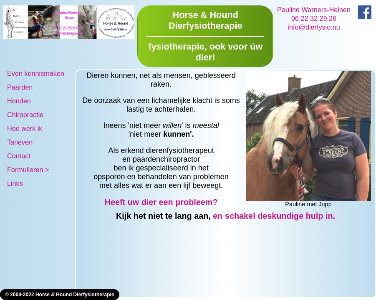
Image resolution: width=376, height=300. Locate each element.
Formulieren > (28, 169)
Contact (18, 156)
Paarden (20, 87)
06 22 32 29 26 (313, 18)
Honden (19, 101)
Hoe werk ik (25, 128)
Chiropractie (25, 114)
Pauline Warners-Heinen (314, 9)
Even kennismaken (35, 73)
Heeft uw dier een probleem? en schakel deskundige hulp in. (207, 209)
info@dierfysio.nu (314, 27)
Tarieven (20, 142)
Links (15, 183)
